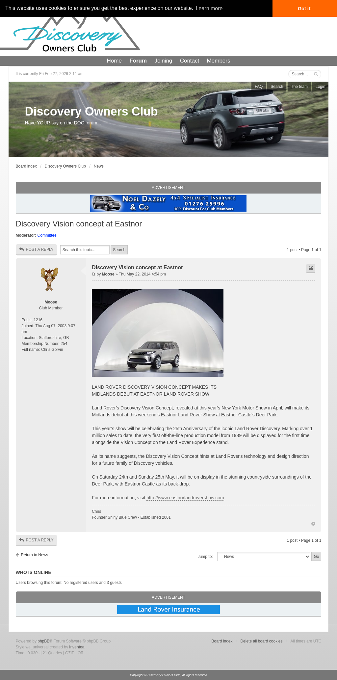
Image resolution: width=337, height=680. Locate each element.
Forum (138, 61)
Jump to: (205, 556)
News (99, 166)
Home (114, 61)
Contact (189, 61)
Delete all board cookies (261, 641)
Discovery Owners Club (91, 111)
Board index (26, 166)
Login (320, 86)
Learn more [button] (209, 8)
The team (299, 86)
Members (218, 61)
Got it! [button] (305, 8)
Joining (163, 61)
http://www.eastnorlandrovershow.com (185, 497)
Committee (47, 235)
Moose (50, 302)
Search (277, 86)
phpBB (43, 641)
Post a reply (36, 249)
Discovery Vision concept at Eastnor (79, 223)
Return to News (34, 555)
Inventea (76, 647)
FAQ (259, 86)
